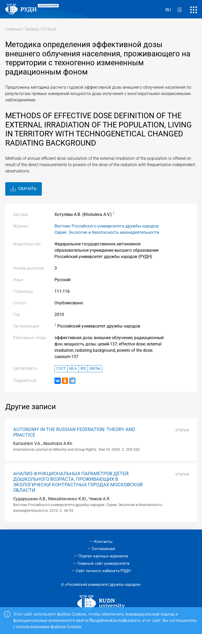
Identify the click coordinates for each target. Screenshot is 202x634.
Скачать (23, 189)
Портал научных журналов (103, 556)
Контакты (103, 541)
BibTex (95, 368)
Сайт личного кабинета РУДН (103, 570)
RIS (83, 368)
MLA (73, 368)
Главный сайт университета (103, 563)
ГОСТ (60, 368)
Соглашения (103, 548)
